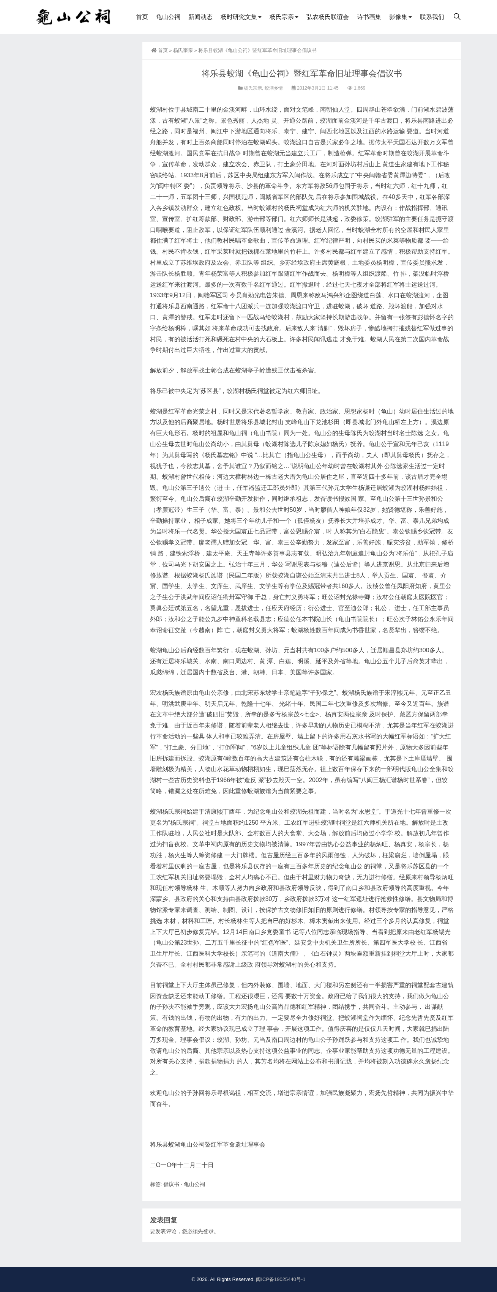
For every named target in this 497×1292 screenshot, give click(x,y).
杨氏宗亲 (282, 17)
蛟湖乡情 (274, 88)
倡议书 (171, 1184)
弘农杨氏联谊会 (327, 17)
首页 (142, 17)
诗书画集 (369, 17)
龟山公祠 (168, 17)
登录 (208, 1231)
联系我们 (432, 17)
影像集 (398, 17)
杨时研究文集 (239, 17)
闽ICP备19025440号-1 (280, 1279)
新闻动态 (200, 17)
